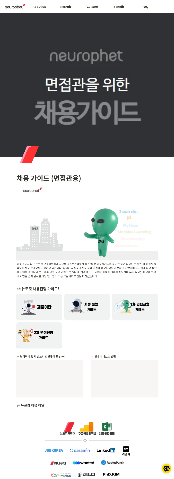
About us (39, 6)
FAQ (145, 6)
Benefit (118, 6)
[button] (39, 307)
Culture (92, 6)
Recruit (65, 6)
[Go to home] (14, 6)
